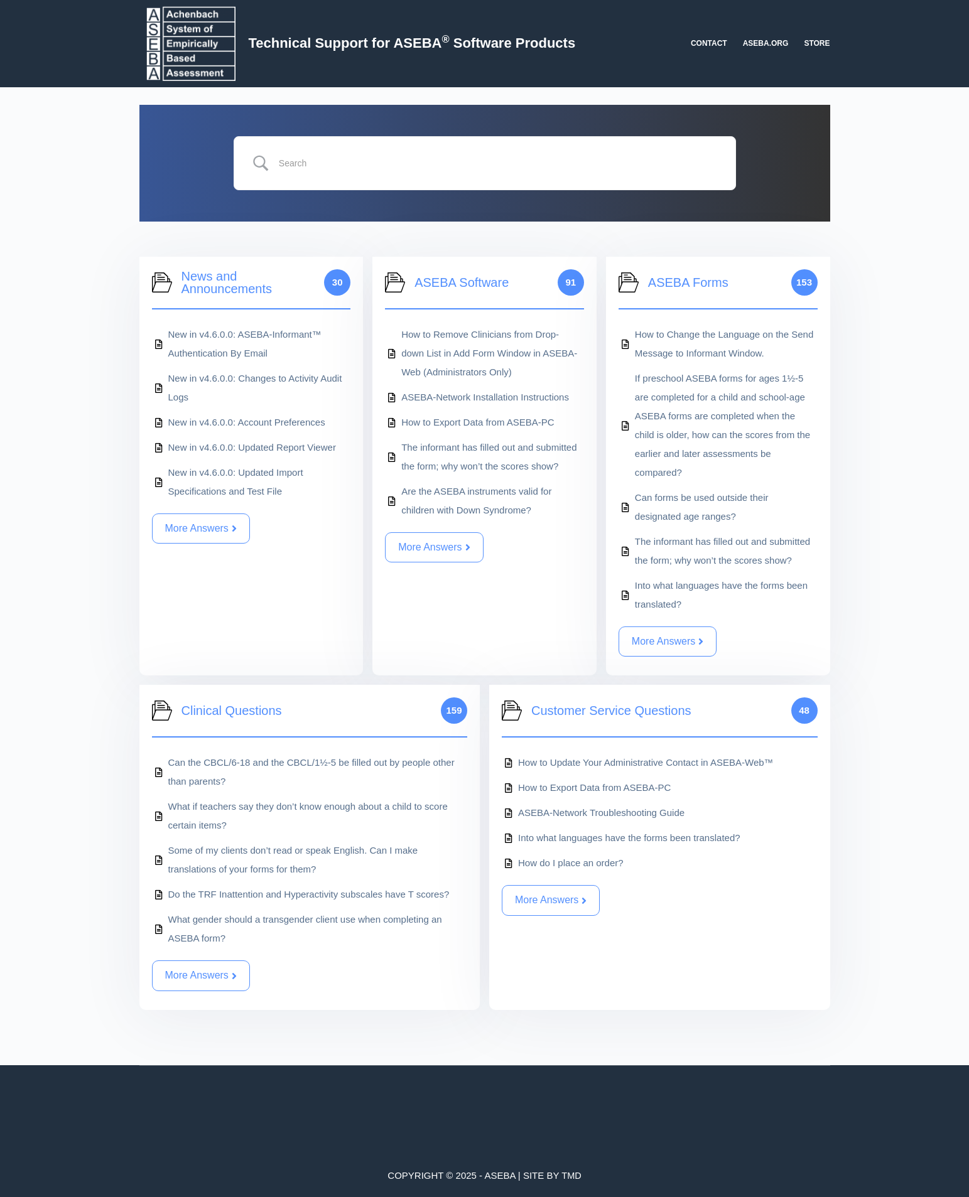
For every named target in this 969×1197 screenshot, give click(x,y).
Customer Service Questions (611, 710)
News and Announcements (227, 282)
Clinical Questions (231, 710)
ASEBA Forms (688, 282)
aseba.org (766, 43)
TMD (571, 1175)
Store (817, 43)
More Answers (201, 528)
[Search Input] (498, 163)
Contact (709, 43)
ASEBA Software (461, 282)
